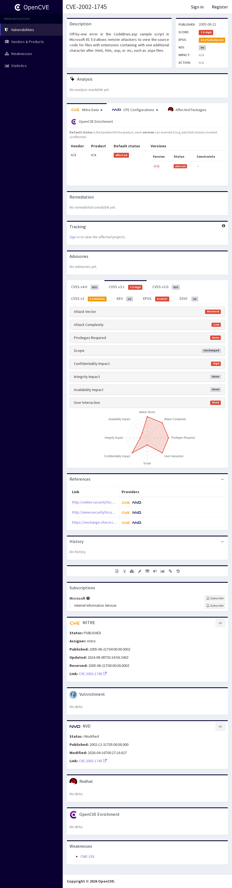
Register (220, 7)
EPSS (156, 298)
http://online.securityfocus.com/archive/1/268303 (112, 502)
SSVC (188, 298)
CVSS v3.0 (166, 287)
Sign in (197, 7)
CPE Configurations (135, 109)
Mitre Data (86, 109)
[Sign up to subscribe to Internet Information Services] (215, 606)
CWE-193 (87, 856)
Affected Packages (187, 109)
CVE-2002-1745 (86, 6)
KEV (125, 298)
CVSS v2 (89, 298)
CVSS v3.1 (126, 287)
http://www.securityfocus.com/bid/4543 (104, 512)
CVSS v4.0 (85, 287)
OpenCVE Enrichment (92, 121)
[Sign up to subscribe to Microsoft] (215, 598)
